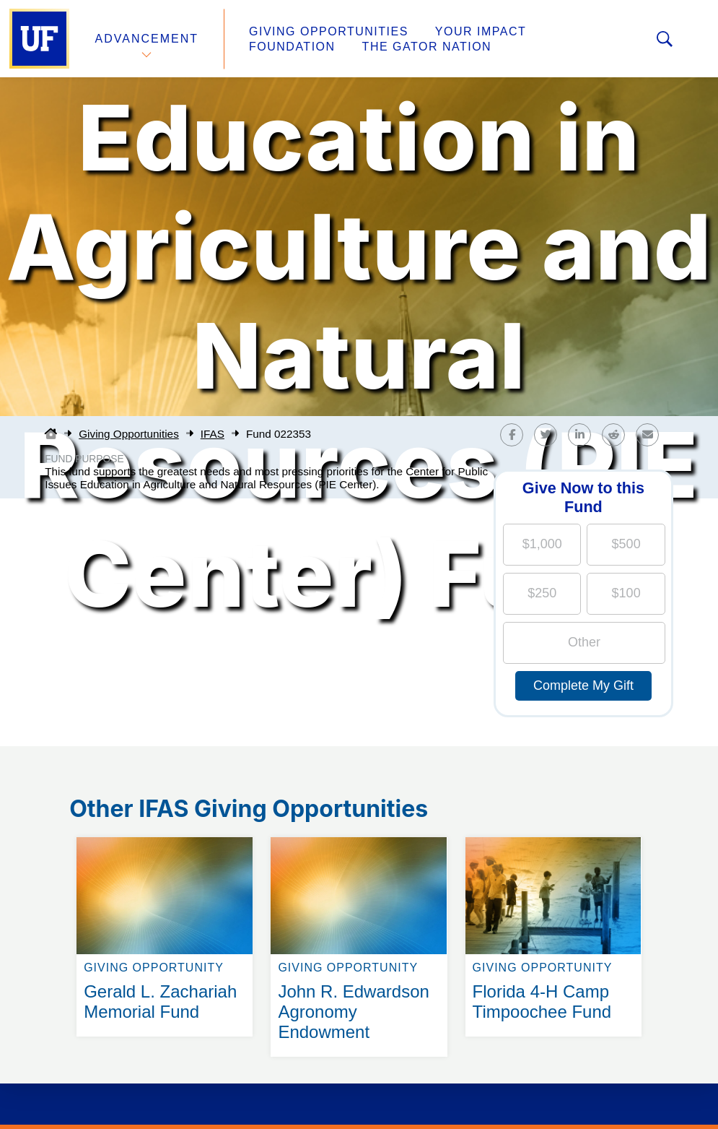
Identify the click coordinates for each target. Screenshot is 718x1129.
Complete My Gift (583, 685)
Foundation (292, 46)
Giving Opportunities (328, 31)
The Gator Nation (427, 46)
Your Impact (480, 31)
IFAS (212, 434)
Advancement (147, 39)
